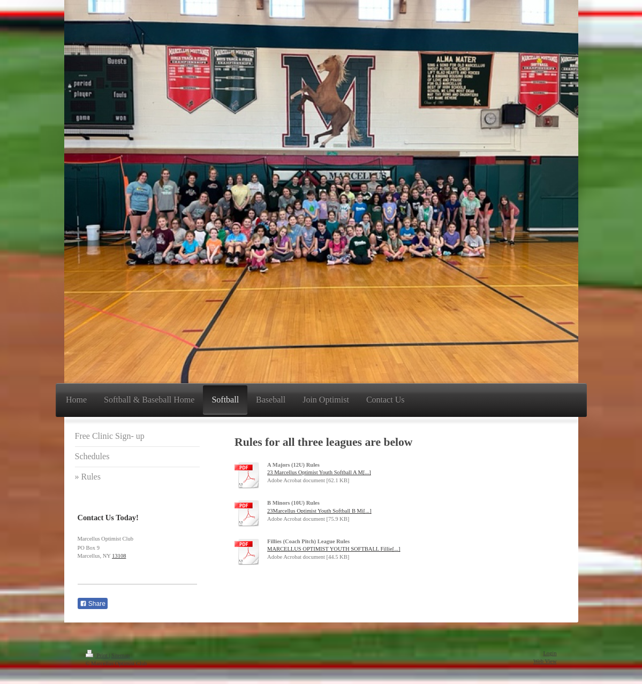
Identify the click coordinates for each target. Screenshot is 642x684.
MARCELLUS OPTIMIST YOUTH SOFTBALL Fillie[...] (333, 549)
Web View (545, 661)
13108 (119, 556)
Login (549, 653)
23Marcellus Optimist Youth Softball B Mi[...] (319, 511)
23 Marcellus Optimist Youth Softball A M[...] (319, 472)
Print (97, 655)
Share (92, 603)
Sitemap (120, 655)
